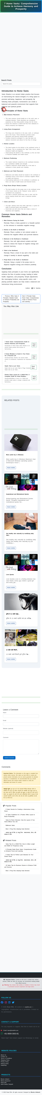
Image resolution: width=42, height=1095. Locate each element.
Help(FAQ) (4, 1065)
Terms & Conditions (6, 1058)
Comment (5, 737)
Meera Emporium (5, 1081)
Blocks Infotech (5, 1079)
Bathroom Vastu (9, 825)
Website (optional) (8, 728)
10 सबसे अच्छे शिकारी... (12, 650)
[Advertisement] (21, 36)
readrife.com (28, 1007)
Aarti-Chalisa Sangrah (7, 1084)
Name (4, 712)
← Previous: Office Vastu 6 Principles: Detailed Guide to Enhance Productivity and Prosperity (11, 298)
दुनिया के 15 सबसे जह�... (12, 614)
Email (4, 720)
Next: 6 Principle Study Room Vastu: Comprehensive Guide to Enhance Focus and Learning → (30, 298)
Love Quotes (10, 574)
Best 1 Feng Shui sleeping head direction (17, 829)
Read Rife (3, 1082)
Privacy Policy (5, 1061)
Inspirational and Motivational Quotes (17, 494)
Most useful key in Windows (15, 454)
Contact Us (4, 1056)
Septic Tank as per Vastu (12, 366)
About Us (3, 1055)
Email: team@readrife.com (9, 1030)
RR (4, 109)
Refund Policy (5, 1063)
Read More (34, 345)
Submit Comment (9, 757)
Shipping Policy (5, 1060)
